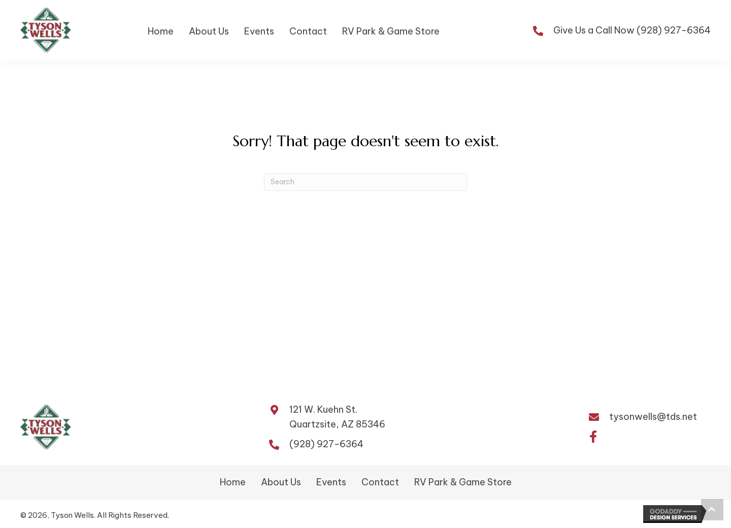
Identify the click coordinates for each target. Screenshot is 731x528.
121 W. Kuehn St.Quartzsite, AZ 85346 (337, 417)
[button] (593, 437)
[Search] (365, 182)
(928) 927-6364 (674, 30)
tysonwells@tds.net (653, 416)
